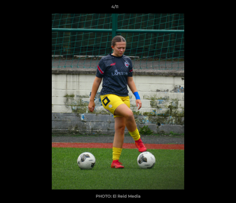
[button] (212, 8)
